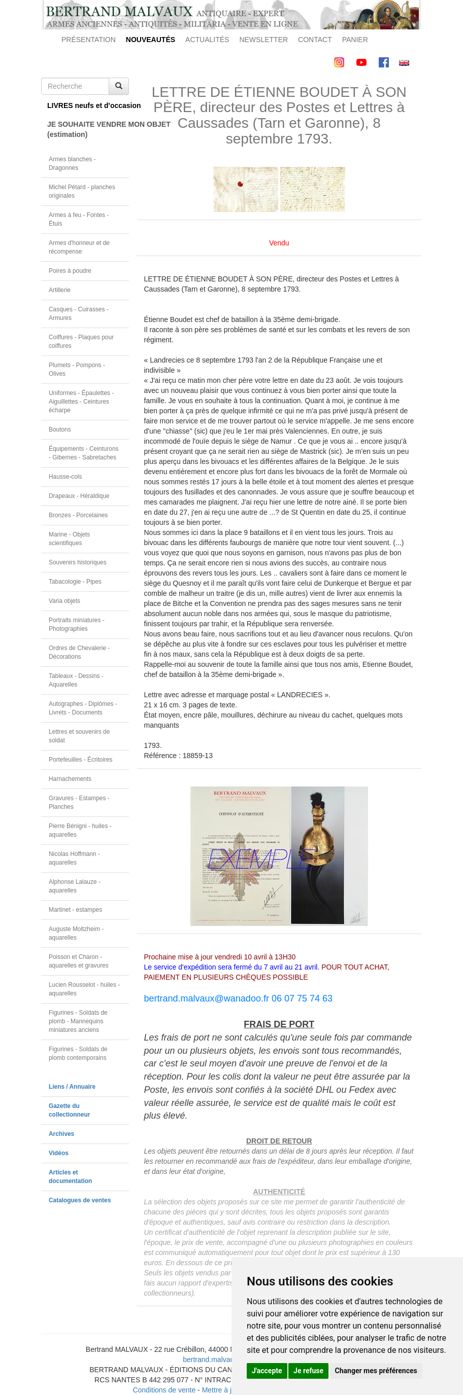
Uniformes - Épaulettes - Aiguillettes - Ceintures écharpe (81, 401)
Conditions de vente (164, 1390)
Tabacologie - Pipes (75, 581)
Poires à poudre (70, 270)
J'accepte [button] (267, 1371)
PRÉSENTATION (88, 39)
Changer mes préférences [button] (376, 1371)
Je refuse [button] (308, 1371)
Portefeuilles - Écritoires (81, 759)
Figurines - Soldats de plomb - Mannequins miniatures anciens (78, 1021)
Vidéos (59, 1153)
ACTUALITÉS (207, 39)
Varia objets (64, 600)
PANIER (355, 39)
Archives (61, 1133)
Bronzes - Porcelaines (78, 515)
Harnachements (70, 778)
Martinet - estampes (75, 909)
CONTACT (315, 39)
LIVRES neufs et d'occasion (88, 105)
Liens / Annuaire (72, 1086)
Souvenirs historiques (78, 562)
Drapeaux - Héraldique (79, 495)
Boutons (60, 429)
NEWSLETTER (263, 39)
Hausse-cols (65, 476)
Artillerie (60, 290)
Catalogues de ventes (80, 1200)
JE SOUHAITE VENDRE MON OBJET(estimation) (88, 129)
